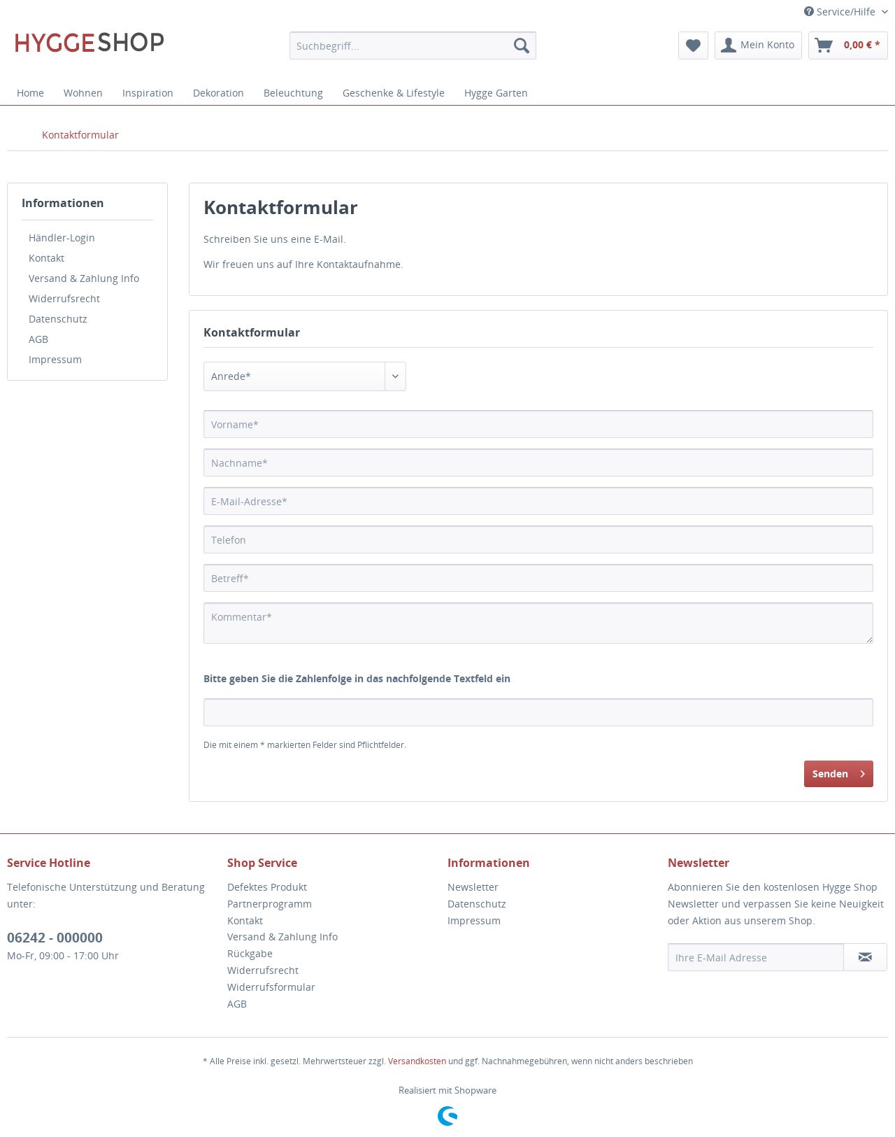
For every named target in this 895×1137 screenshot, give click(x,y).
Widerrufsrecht (64, 298)
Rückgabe (250, 953)
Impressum (55, 359)
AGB (38, 339)
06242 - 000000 (55, 937)
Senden (838, 771)
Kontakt (46, 257)
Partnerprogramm (269, 903)
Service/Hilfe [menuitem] (841, 11)
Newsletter (473, 887)
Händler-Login (62, 237)
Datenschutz (58, 318)
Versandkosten (417, 1061)
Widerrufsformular (271, 987)
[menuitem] (412, 45)
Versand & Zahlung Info (84, 278)
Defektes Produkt (267, 887)
